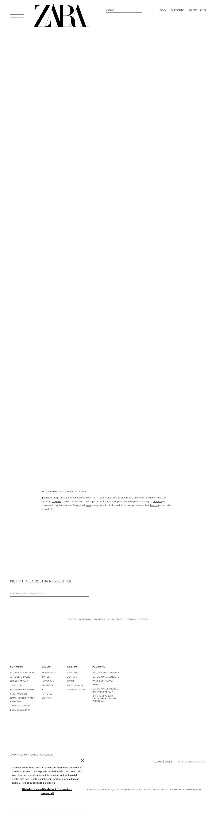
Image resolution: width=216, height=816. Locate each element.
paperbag (126, 497)
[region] (46, 782)
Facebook (99, 619)
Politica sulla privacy (105, 672)
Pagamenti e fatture (22, 689)
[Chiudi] (82, 760)
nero (88, 505)
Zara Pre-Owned (20, 705)
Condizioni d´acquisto (105, 676)
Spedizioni (16, 685)
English (169, 761)
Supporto (177, 10)
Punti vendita (75, 685)
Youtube (131, 619)
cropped (56, 501)
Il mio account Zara (22, 672)
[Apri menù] (17, 12)
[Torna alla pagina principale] (61, 15)
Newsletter (49, 672)
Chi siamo (72, 672)
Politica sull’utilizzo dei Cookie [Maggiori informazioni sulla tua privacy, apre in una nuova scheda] (38, 782)
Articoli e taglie (20, 676)
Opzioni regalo (19, 681)
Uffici (70, 681)
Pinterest (118, 619)
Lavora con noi (76, 689)
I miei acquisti (18, 693)
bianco (154, 505)
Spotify (143, 619)
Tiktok (72, 619)
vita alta (157, 501)
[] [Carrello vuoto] (197, 10)
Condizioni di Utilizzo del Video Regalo (105, 690)
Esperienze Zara (20, 709)
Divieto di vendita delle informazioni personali (104, 698)
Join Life (72, 676)
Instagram (84, 619)
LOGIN (162, 10)
